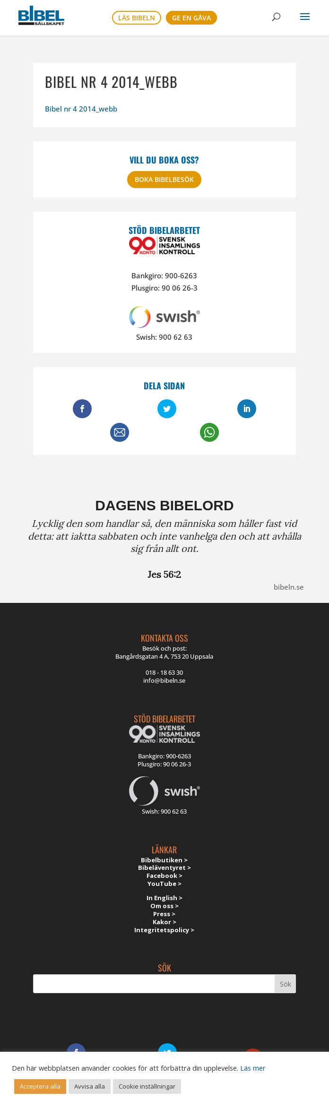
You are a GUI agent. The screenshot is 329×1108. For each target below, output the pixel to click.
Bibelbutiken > (164, 860)
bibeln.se (289, 587)
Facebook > (164, 875)
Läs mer (253, 1068)
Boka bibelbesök (164, 179)
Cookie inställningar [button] (147, 1086)
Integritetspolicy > (164, 930)
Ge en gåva (191, 17)
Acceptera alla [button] (40, 1086)
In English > (164, 897)
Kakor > (164, 922)
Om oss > (164, 906)
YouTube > (164, 883)
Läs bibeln (136, 17)
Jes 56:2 (164, 574)
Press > (164, 914)
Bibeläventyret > (164, 867)
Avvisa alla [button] (89, 1086)
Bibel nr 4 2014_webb (81, 108)
